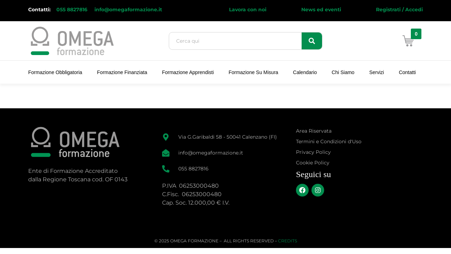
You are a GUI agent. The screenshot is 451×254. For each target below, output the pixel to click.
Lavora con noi (247, 9)
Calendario (305, 72)
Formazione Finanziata (122, 72)
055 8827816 (72, 9)
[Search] (312, 40)
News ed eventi (321, 9)
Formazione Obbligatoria (55, 72)
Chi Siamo (343, 72)
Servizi (376, 72)
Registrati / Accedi (399, 9)
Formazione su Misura (253, 72)
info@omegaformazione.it (128, 9)
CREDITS (287, 240)
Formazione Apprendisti (188, 72)
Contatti (407, 72)
